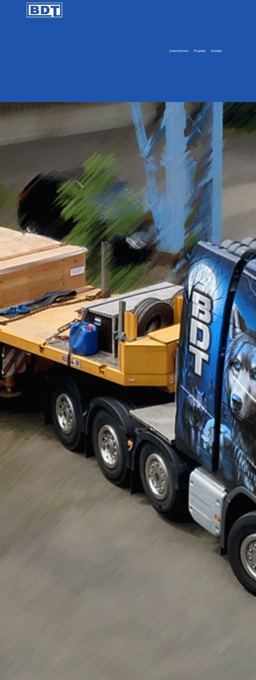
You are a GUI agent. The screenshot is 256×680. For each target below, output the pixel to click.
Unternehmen (179, 51)
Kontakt (216, 51)
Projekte (200, 51)
